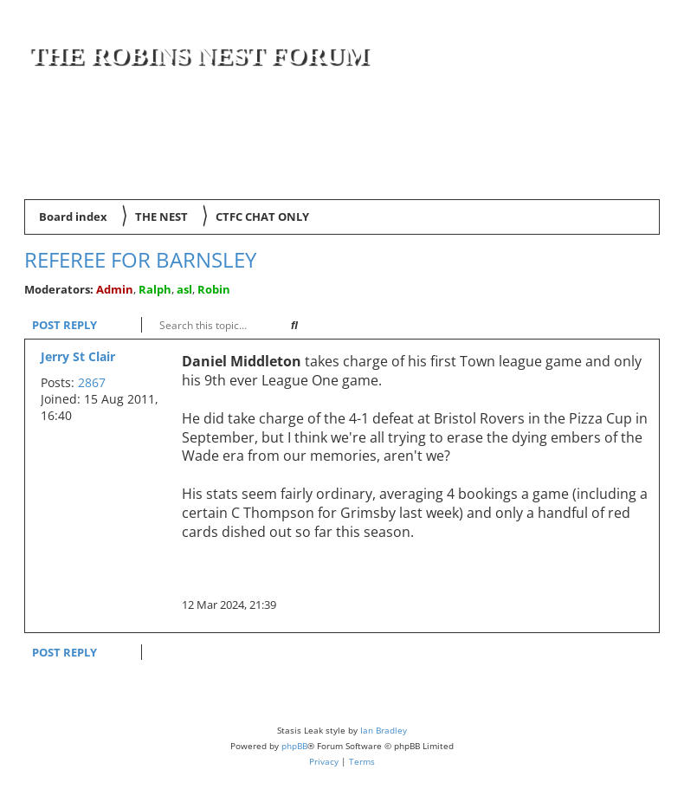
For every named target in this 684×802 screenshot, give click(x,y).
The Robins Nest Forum (198, 54)
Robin (213, 289)
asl (184, 289)
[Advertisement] (452, 123)
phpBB (294, 746)
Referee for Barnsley (140, 259)
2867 (92, 382)
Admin (114, 289)
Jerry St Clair (78, 356)
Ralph (155, 289)
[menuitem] (635, 174)
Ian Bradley (383, 730)
